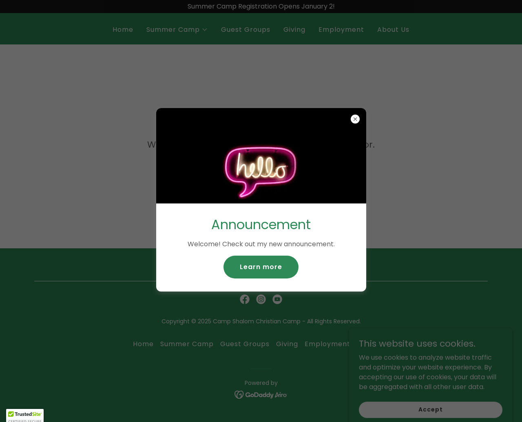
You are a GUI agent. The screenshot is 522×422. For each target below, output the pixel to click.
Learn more (261, 267)
